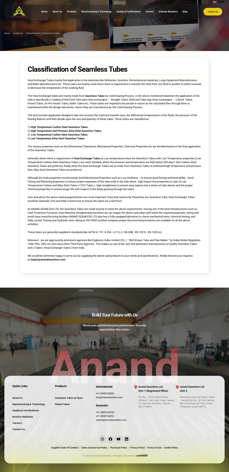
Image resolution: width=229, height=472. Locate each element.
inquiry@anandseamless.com (48, 259)
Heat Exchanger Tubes (87, 158)
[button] (114, 348)
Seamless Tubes (95, 95)
